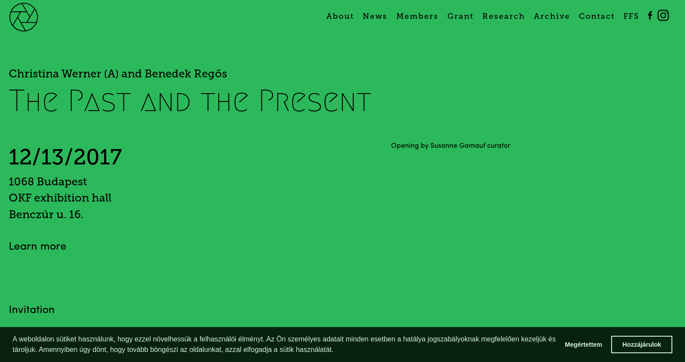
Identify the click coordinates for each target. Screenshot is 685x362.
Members (417, 16)
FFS (631, 16)
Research (503, 16)
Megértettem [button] (583, 344)
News (375, 16)
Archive (552, 16)
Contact (597, 16)
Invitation (32, 310)
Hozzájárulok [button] (642, 344)
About (340, 16)
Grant (460, 16)
